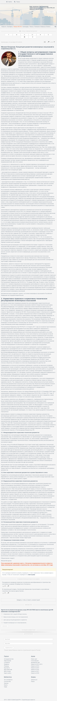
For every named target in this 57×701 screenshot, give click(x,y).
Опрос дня (34, 656)
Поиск (17, 1)
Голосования (35, 658)
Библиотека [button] (8, 674)
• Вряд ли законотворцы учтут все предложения (14, 614)
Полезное (37, 26)
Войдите (19, 597)
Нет (32, 11)
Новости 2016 (35, 667)
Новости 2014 (35, 663)
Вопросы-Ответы (45, 26)
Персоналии (7, 658)
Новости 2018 (35, 670)
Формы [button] (33, 674)
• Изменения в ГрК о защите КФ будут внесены (14, 611)
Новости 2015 (35, 665)
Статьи (24, 31)
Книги (5, 682)
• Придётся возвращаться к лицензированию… (14, 620)
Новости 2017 (35, 668)
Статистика (7, 679)
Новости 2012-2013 (36, 661)
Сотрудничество (9, 656)
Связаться (34, 677)
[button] (55, 26)
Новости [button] (3, 26)
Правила (6, 661)
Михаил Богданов (31, 31)
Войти (9, 1)
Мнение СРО (28, 602)
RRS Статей (7, 668)
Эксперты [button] (10, 26)
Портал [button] (6, 653)
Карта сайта (7, 670)
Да (31, 13)
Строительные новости (28, 697)
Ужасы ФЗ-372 (17, 26)
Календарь (26, 26)
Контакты (7, 665)
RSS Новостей (8, 667)
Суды (5, 684)
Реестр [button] (32, 26)
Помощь (6, 663)
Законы (6, 680)
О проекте (7, 660)
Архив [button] (33, 653)
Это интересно (8, 677)
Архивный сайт (35, 660)
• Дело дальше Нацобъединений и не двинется (14, 617)
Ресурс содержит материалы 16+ (13, 699)
